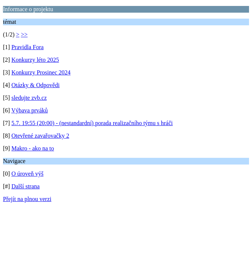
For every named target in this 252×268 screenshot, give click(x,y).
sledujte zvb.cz (29, 98)
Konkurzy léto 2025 (35, 60)
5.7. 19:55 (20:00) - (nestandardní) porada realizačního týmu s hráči (92, 123)
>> (24, 34)
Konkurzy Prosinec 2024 (41, 72)
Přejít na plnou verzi (27, 199)
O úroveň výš (27, 173)
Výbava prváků (29, 110)
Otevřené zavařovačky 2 (40, 136)
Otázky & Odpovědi (36, 85)
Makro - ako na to (33, 148)
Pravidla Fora (28, 47)
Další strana (26, 186)
